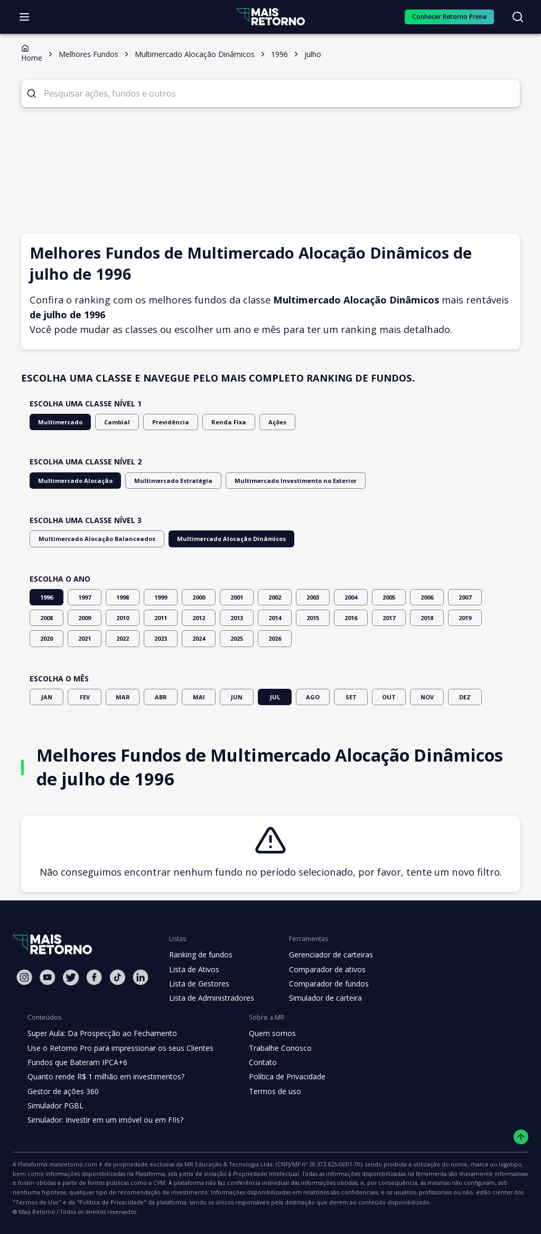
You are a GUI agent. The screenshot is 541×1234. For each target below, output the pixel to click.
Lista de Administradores (209, 998)
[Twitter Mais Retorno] (71, 977)
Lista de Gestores (198, 984)
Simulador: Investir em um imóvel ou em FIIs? (102, 1120)
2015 (312, 617)
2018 (427, 617)
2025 (236, 638)
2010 (122, 617)
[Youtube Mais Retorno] (47, 977)
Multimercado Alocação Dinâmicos (210, 538)
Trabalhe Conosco (271, 1048)
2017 (388, 617)
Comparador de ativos (321, 969)
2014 (274, 617)
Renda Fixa (213, 422)
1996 (46, 597)
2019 (465, 617)
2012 (198, 617)
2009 (84, 617)
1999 (160, 597)
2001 (236, 597)
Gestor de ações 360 (61, 1091)
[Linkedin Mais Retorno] (140, 977)
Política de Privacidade (278, 1076)
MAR (122, 697)
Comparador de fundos (322, 984)
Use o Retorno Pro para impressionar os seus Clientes (117, 1048)
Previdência (158, 422)
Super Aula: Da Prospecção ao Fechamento (99, 1033)
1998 (122, 597)
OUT (388, 697)
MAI (198, 697)
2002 (274, 597)
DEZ (465, 697)
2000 (198, 597)
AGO (312, 697)
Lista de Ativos (193, 969)
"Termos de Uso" (354, 1193)
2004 (350, 597)
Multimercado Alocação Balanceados (90, 538)
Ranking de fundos (200, 955)
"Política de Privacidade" (421, 1193)
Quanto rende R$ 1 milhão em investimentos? (102, 1076)
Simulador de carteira (320, 998)
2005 (388, 597)
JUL (275, 697)
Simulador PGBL (54, 1106)
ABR (160, 697)
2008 (46, 617)
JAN (46, 697)
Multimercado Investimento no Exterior (268, 480)
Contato (254, 1062)
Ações (259, 422)
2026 (274, 638)
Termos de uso (265, 1091)
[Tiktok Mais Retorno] (117, 977)
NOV (427, 697)
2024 (198, 638)
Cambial (109, 422)
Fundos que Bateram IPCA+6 (75, 1062)
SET (350, 697)
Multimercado (57, 422)
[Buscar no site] (517, 16)
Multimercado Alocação (70, 480)
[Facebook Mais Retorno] (94, 977)
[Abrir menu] (24, 17)
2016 (350, 617)
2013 (236, 617)
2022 (122, 638)
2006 (427, 597)
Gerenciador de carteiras (325, 955)
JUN (236, 697)
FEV (84, 697)
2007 (465, 597)
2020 (46, 638)
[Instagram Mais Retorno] (24, 977)
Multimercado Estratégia (158, 480)
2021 (84, 638)
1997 (84, 597)
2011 (160, 617)
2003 (312, 597)
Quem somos (263, 1033)
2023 (160, 638)
